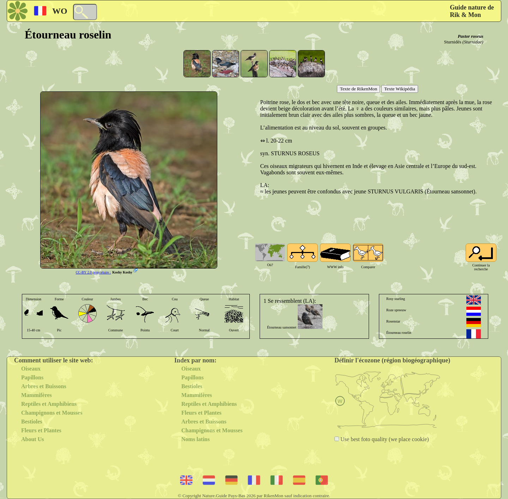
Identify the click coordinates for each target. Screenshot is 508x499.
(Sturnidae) (472, 41)
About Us (32, 439)
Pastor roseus (470, 36)
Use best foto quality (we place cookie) (384, 439)
